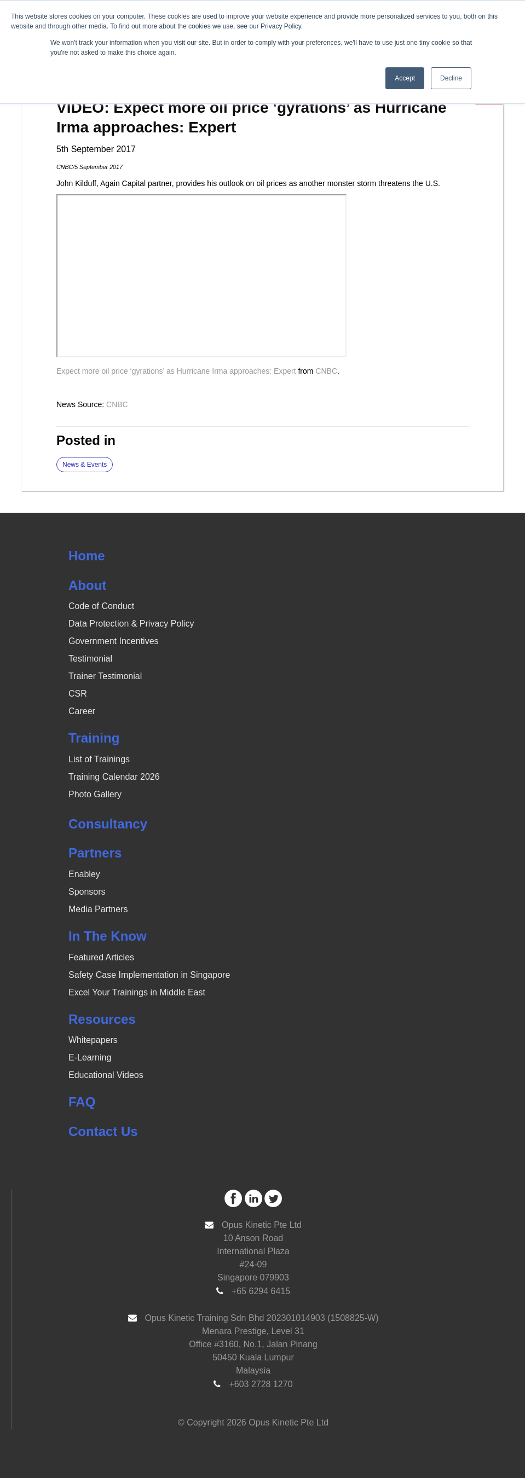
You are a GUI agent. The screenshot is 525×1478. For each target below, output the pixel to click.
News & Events (84, 464)
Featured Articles (101, 957)
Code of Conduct (101, 606)
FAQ (81, 1101)
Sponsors (87, 891)
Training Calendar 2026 (114, 776)
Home (86, 555)
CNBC (326, 371)
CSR (77, 693)
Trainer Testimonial (105, 676)
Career (81, 711)
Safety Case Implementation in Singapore (149, 974)
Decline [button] (451, 78)
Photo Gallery (95, 794)
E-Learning (89, 1057)
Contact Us (103, 1131)
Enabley (84, 874)
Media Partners (98, 909)
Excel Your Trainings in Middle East (136, 992)
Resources (102, 1019)
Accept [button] (405, 78)
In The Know (107, 936)
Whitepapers (93, 1040)
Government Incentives (113, 641)
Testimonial (90, 658)
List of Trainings (99, 759)
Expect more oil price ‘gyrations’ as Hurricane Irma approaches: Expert (176, 371)
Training (93, 738)
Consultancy (107, 823)
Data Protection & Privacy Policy (131, 623)
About (87, 585)
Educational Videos (105, 1075)
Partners (95, 852)
